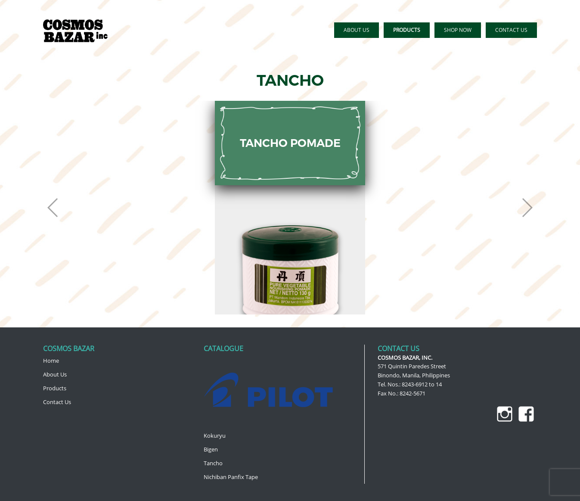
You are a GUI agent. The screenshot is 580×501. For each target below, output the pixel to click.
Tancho (213, 463)
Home (51, 360)
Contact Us (57, 402)
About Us (55, 374)
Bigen (211, 449)
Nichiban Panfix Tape (231, 477)
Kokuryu (215, 435)
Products (54, 388)
